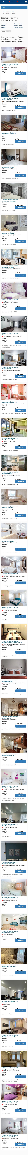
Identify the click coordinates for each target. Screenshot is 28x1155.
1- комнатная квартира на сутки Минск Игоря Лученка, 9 (10, 266)
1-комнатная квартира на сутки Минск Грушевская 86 (10, 439)
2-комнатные (3, 25)
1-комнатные (3, 23)
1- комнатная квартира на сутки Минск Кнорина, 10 (10, 368)
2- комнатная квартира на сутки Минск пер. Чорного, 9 (10, 334)
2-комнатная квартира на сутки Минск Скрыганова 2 (10, 574)
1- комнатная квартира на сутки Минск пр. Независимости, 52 (10, 401)
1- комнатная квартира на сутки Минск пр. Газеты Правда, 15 (10, 1102)
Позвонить (21, 73)
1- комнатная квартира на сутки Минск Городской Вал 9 (10, 787)
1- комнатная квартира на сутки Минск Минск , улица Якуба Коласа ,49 (12, 642)
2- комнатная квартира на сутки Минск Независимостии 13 (10, 1036)
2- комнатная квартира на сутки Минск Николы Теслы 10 (10, 232)
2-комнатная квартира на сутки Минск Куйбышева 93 (10, 898)
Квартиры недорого (18, 27)
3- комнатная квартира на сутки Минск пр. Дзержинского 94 (10, 608)
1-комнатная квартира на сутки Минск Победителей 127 (10, 863)
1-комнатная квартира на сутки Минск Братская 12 (10, 1002)
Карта (9, 31)
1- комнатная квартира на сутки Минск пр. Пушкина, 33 (10, 506)
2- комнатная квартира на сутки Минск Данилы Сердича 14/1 (10, 132)
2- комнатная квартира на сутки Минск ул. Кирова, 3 (10, 99)
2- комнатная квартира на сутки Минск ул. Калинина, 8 (10, 300)
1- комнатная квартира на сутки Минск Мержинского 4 (10, 473)
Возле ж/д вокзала (18, 25)
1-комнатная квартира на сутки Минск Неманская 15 (10, 680)
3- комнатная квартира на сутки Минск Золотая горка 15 (10, 166)
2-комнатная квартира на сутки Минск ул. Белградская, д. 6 (10, 965)
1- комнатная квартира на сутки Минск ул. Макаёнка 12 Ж (10, 1136)
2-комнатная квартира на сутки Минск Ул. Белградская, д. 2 (10, 200)
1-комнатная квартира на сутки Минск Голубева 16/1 (10, 825)
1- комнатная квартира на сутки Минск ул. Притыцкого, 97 (10, 1068)
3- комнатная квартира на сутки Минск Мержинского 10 (10, 932)
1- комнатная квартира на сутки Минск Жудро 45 (10, 65)
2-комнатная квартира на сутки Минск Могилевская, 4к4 (10, 754)
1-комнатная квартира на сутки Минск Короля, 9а (10, 717)
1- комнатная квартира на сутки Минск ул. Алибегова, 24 (10, 540)
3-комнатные (3, 27)
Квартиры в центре (18, 23)
